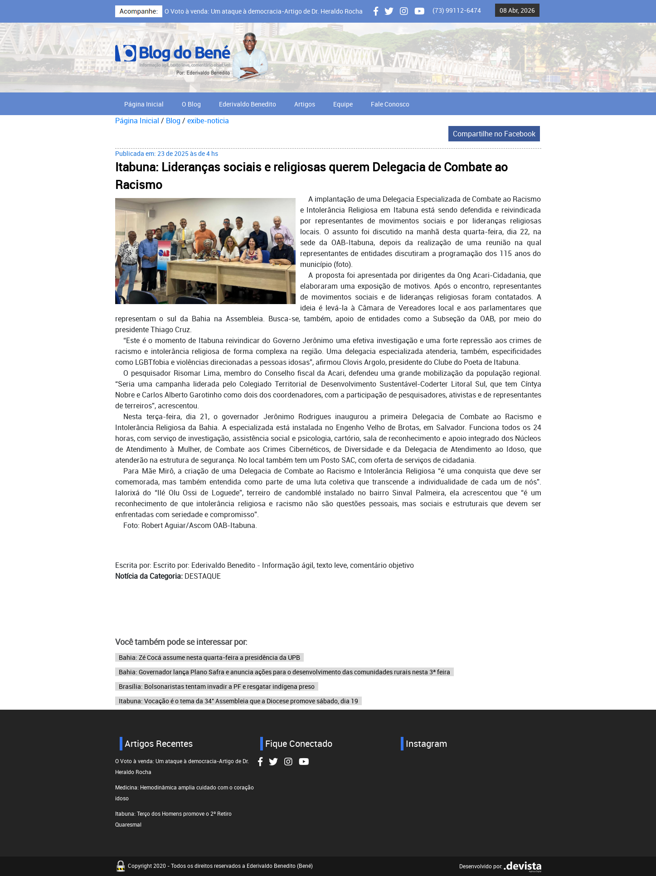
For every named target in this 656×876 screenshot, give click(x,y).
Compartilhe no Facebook (494, 134)
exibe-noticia (208, 121)
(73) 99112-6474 (456, 10)
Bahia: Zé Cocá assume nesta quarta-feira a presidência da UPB (209, 657)
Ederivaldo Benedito (247, 104)
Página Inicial (144, 104)
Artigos (304, 104)
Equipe (343, 104)
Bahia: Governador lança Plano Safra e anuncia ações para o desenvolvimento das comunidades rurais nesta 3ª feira (284, 672)
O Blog (191, 104)
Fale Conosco (390, 104)
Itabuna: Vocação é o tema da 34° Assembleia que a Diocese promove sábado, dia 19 (238, 701)
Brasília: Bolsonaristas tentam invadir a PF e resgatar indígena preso (217, 686)
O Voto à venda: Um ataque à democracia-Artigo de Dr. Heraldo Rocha (264, 11)
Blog (173, 121)
